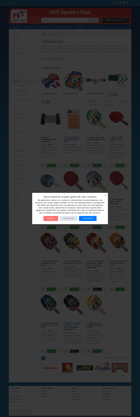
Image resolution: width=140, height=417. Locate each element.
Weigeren (50, 218)
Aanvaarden (88, 218)
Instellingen (69, 218)
